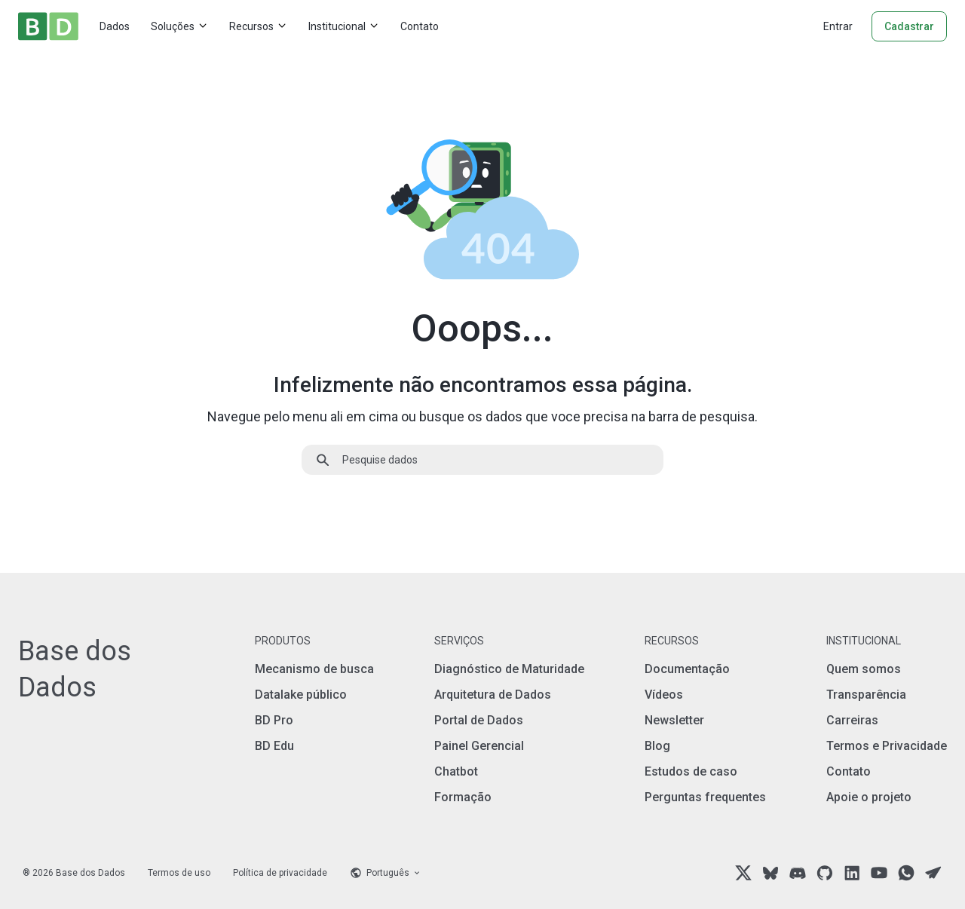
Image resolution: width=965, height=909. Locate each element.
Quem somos (863, 669)
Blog (657, 746)
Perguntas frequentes (705, 797)
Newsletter (674, 720)
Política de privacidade (280, 873)
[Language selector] (385, 872)
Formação (463, 797)
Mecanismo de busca (314, 669)
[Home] (48, 26)
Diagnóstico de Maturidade (509, 669)
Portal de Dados (478, 720)
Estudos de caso (691, 771)
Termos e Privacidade (886, 746)
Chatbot (456, 771)
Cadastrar (909, 26)
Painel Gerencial (479, 746)
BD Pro (274, 720)
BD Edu (274, 746)
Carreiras (852, 720)
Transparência (866, 694)
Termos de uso (179, 873)
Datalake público (301, 694)
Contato (419, 26)
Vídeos (664, 694)
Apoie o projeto (868, 797)
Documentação (687, 669)
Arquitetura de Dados (492, 694)
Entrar (838, 26)
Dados (115, 26)
